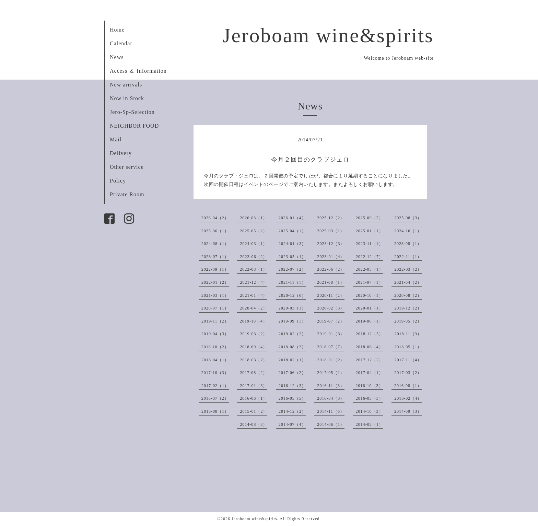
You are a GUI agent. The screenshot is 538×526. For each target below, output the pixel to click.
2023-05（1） (292, 256)
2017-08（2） (253, 372)
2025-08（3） (408, 217)
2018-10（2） (215, 346)
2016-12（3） (292, 385)
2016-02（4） (408, 398)
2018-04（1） (215, 360)
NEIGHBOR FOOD (134, 126)
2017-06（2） (292, 372)
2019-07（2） (330, 321)
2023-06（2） (253, 256)
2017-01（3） (253, 385)
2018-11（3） (408, 333)
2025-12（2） (330, 217)
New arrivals (126, 84)
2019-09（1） (292, 321)
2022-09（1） (215, 269)
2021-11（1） (292, 282)
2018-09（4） (253, 346)
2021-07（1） (369, 282)
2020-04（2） (253, 308)
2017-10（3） (215, 372)
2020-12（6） (292, 295)
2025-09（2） (369, 217)
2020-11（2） (330, 295)
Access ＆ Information (138, 71)
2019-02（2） (292, 333)
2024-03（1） (253, 243)
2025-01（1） (369, 231)
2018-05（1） (408, 346)
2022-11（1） (408, 256)
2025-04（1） (292, 231)
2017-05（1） (330, 372)
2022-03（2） (408, 269)
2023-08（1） (408, 243)
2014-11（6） (330, 411)
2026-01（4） (292, 217)
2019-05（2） (408, 321)
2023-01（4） (330, 256)
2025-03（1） (330, 231)
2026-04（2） (215, 217)
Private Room (127, 194)
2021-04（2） (408, 282)
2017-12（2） (369, 360)
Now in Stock (127, 98)
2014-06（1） (330, 424)
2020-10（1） (369, 295)
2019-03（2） (253, 333)
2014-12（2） (292, 411)
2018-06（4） (369, 346)
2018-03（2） (253, 360)
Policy (118, 181)
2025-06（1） (215, 231)
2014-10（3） (369, 411)
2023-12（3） (330, 243)
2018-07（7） (330, 346)
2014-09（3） (408, 411)
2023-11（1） (369, 243)
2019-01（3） (330, 333)
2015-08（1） (215, 411)
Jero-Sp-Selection (132, 112)
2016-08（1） (408, 385)
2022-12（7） (369, 256)
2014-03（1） (369, 424)
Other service (127, 167)
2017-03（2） (408, 372)
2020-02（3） (330, 308)
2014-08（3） (253, 424)
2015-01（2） (253, 411)
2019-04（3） (215, 333)
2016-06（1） (253, 398)
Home (117, 30)
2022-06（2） (330, 269)
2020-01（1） (369, 308)
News (117, 57)
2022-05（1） (369, 269)
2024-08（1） (215, 243)
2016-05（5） (292, 398)
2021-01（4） (253, 295)
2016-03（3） (369, 398)
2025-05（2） (253, 231)
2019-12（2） (408, 308)
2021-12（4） (253, 282)
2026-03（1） (253, 217)
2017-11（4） (408, 360)
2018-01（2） (330, 360)
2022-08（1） (253, 269)
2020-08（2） (408, 295)
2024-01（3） (292, 243)
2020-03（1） (292, 308)
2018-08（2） (292, 346)
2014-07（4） (292, 424)
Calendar (121, 43)
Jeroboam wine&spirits (328, 35)
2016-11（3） (330, 385)
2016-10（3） (369, 385)
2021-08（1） (330, 282)
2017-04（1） (369, 372)
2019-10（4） (253, 321)
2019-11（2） (215, 321)
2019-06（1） (369, 321)
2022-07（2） (292, 269)
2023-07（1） (215, 256)
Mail (115, 139)
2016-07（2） (215, 398)
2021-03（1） (215, 295)
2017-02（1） (215, 385)
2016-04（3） (330, 398)
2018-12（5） (369, 333)
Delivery (121, 153)
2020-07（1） (215, 308)
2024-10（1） (408, 231)
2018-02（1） (292, 360)
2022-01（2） (215, 282)
